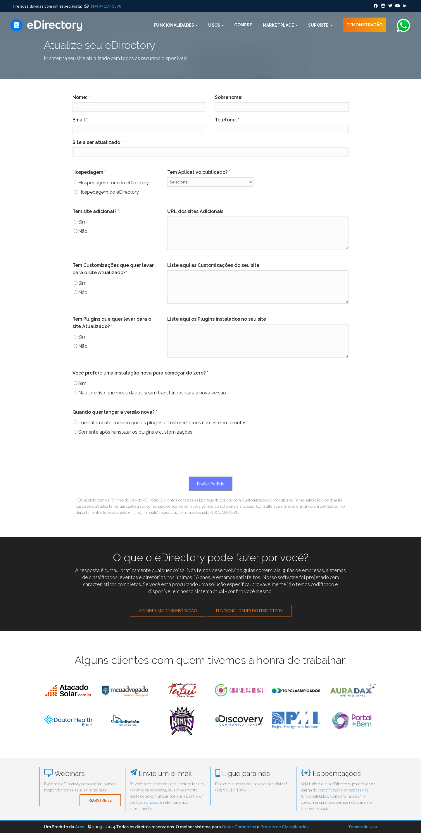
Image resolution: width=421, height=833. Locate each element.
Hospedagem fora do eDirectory (113, 183)
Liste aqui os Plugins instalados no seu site (216, 319)
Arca (79, 827)
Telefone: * (227, 120)
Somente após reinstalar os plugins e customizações (135, 432)
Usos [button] (216, 25)
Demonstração (364, 25)
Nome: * (81, 97)
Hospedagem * (89, 172)
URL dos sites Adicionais (195, 211)
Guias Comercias (239, 827)
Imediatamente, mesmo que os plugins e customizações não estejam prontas (162, 422)
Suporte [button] (320, 25)
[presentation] (210, 459)
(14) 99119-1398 (102, 6)
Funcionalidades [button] (176, 25)
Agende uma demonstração (168, 610)
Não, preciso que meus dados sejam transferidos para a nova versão (152, 393)
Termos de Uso (362, 827)
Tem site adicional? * (96, 211)
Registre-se (100, 800)
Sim (82, 222)
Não (82, 231)
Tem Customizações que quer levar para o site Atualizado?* (113, 268)
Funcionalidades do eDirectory (249, 610)
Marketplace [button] (280, 25)
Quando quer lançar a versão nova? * (115, 412)
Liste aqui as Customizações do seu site (213, 265)
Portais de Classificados (284, 827)
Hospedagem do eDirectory (108, 192)
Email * (80, 120)
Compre (243, 25)
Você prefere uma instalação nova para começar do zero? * (140, 373)
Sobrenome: (228, 97)
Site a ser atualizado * (98, 142)
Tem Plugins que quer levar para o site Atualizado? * (112, 322)
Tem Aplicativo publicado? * (198, 172)
